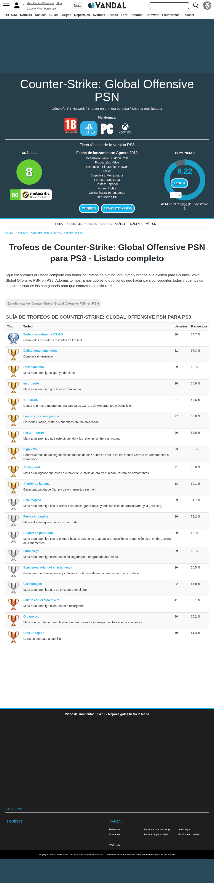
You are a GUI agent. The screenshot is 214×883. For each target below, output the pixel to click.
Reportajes (82, 15)
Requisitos (73, 224)
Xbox (59, 3)
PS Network (76, 108)
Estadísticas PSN (117, 208)
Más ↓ (77, 5)
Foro (124, 15)
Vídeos (151, 224)
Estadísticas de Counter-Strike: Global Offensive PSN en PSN (53, 303)
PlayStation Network (115, 166)
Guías (53, 15)
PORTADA (9, 15)
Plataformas (170, 15)
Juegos (66, 15)
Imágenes (136, 224)
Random (137, 15)
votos (185, 205)
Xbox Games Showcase (40, 3)
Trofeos (89, 208)
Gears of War (34, 8)
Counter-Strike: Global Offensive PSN (107, 90)
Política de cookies (188, 834)
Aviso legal (184, 829)
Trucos (113, 15)
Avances (99, 15)
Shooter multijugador (147, 108)
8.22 (184, 171)
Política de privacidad (156, 834)
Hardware (152, 15)
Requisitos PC (107, 197)
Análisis (40, 15)
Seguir (179, 183)
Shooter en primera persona (108, 108)
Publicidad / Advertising (157, 829)
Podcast (188, 15)
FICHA (59, 224)
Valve (105, 158)
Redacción (115, 829)
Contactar (114, 834)
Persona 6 (50, 8)
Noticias (26, 15)
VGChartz (114, 845)
